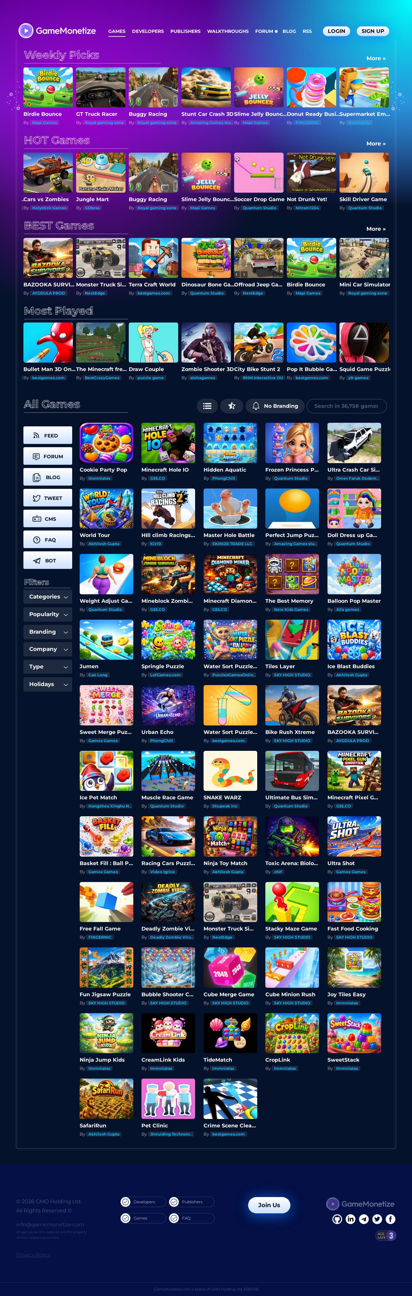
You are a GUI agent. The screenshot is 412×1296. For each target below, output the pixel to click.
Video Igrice (162, 871)
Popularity (48, 614)
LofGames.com (165, 674)
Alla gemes (347, 609)
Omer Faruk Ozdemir (357, 478)
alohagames (255, 377)
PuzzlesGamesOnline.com (239, 674)
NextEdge (42, 122)
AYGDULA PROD (101, 293)
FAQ (180, 1218)
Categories (48, 596)
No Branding (275, 406)
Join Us (269, 1205)
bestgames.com (206, 293)
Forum (264, 31)
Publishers (185, 31)
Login (336, 31)
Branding (48, 631)
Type (48, 666)
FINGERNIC (359, 122)
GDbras (145, 207)
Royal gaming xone (157, 122)
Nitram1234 (359, 207)
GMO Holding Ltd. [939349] (235, 1289)
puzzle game (203, 377)
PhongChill (43, 293)
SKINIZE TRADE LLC (232, 543)
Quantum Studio (312, 207)
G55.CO (157, 478)
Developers (148, 31)
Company (48, 649)
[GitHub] (390, 1219)
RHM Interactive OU (316, 377)
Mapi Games (97, 122)
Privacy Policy (33, 1255)
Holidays (48, 684)
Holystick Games (102, 207)
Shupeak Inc (224, 806)
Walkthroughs (228, 31)
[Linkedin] (364, 1219)
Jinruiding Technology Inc (176, 1134)
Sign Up (373, 31)
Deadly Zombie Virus (53, 207)
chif (278, 871)
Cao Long (97, 674)
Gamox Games (103, 740)
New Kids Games (291, 609)
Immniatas (99, 478)
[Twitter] (377, 1219)
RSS (307, 31)
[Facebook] (337, 1219)
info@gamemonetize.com (50, 1224)
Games (117, 31)
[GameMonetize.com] (56, 31)
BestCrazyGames (155, 377)
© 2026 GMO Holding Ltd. (49, 1201)
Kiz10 (155, 543)
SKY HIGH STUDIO (292, 674)
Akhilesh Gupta (103, 543)
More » (376, 58)
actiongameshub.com (54, 377)
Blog (289, 31)
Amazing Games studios (267, 122)
